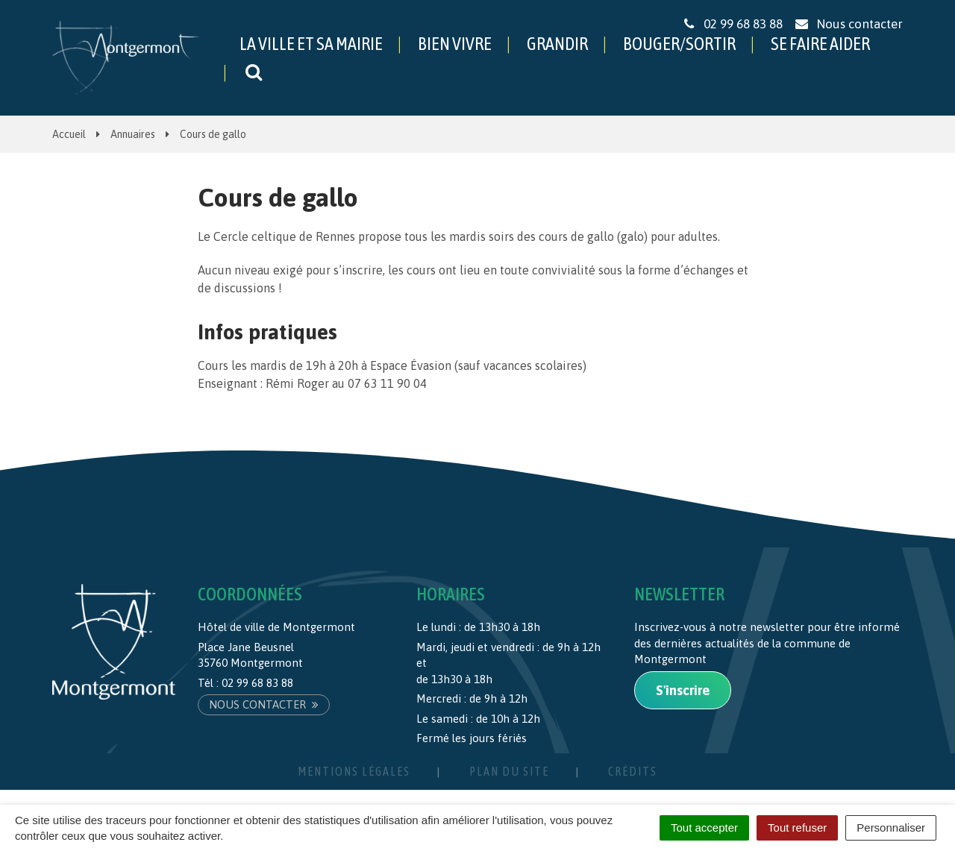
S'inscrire (683, 690)
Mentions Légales (354, 771)
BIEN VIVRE (455, 44)
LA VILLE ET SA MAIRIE (311, 44)
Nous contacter (264, 704)
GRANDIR (557, 44)
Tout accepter (704, 827)
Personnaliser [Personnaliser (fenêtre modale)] (891, 827)
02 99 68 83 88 (257, 682)
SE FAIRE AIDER (820, 44)
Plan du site (509, 771)
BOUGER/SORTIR (679, 44)
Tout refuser (797, 827)
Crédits (632, 771)
